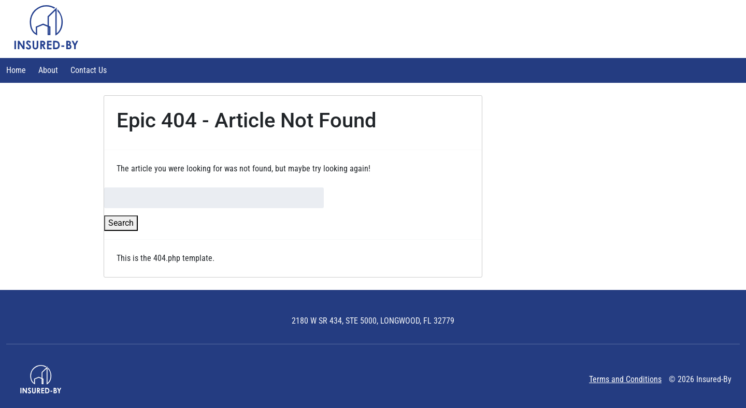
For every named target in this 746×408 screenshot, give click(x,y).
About (48, 70)
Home (16, 70)
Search (121, 223)
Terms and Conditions (625, 379)
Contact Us (88, 70)
